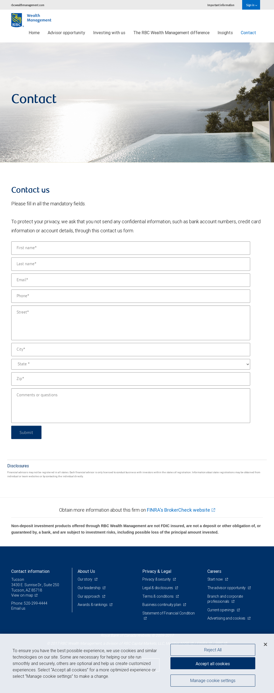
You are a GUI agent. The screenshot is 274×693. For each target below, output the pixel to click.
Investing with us (109, 32)
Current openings (221, 610)
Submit (26, 432)
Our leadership (89, 587)
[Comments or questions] (130, 405)
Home (34, 32)
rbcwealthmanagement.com (27, 5)
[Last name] (130, 264)
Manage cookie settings (212, 680)
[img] (137, 102)
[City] (130, 349)
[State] (130, 364)
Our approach (89, 596)
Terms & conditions (158, 596)
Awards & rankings (93, 604)
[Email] (130, 280)
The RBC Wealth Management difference (171, 32)
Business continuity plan (162, 604)
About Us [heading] (86, 571)
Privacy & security (157, 579)
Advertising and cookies (226, 618)
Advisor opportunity (66, 32)
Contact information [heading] (30, 571)
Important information (220, 5)
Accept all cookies (213, 663)
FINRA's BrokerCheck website (178, 510)
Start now (215, 579)
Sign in (251, 5)
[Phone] (130, 296)
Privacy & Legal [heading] (156, 571)
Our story (85, 579)
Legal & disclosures (158, 587)
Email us (18, 608)
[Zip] (130, 379)
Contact (248, 32)
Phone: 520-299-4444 (29, 603)
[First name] (130, 248)
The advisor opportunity (226, 587)
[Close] (265, 644)
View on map (22, 595)
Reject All (213, 649)
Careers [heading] (214, 571)
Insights (225, 32)
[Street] (130, 323)
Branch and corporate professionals (225, 599)
